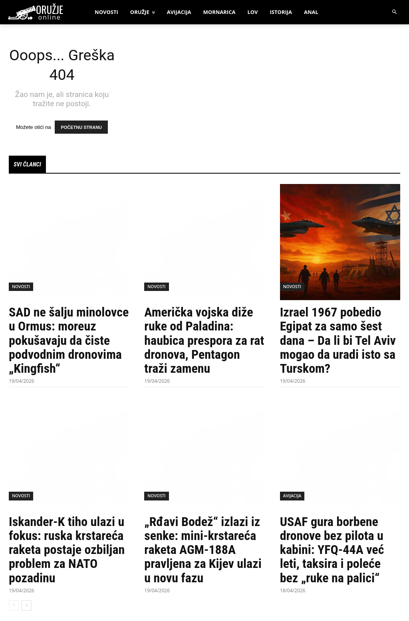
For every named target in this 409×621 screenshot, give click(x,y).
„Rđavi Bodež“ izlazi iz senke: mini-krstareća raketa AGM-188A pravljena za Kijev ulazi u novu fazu (202, 550)
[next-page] (27, 606)
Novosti (21, 287)
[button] (395, 12)
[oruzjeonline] (43, 12)
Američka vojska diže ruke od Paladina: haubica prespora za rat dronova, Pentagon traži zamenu (204, 341)
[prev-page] (14, 606)
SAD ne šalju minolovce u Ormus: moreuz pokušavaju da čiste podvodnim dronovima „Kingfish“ (69, 341)
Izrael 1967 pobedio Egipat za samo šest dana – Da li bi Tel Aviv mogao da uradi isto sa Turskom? (338, 341)
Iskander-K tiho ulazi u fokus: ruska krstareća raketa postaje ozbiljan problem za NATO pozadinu (67, 550)
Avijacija (292, 497)
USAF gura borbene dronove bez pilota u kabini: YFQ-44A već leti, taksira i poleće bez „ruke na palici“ (332, 550)
